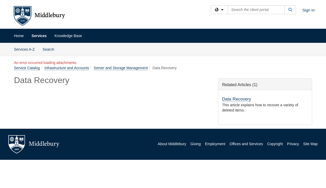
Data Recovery (236, 99)
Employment (215, 144)
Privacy (293, 144)
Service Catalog (27, 68)
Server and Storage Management (121, 68)
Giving (195, 144)
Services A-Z (24, 49)
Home (19, 36)
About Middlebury (172, 144)
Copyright (275, 144)
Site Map (310, 144)
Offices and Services (246, 144)
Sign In (308, 10)
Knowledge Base (68, 36)
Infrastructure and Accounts (66, 68)
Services (39, 36)
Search (50, 48)
